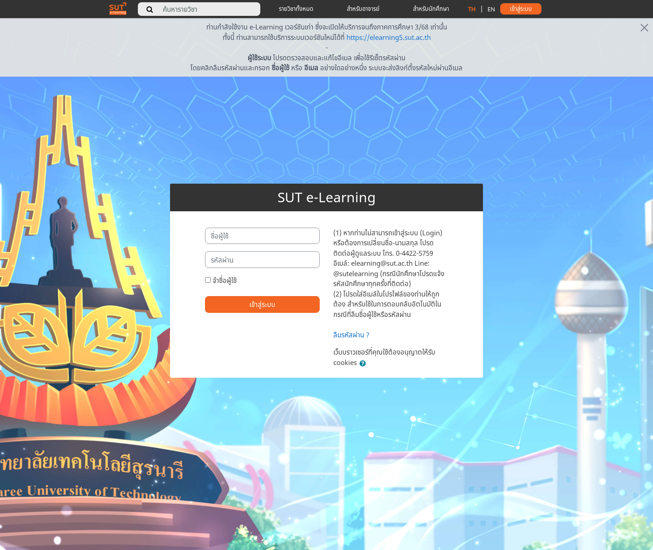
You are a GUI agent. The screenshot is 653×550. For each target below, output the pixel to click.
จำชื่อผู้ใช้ (225, 280)
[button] (364, 363)
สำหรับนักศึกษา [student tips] (431, 9)
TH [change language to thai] (472, 9)
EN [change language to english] (491, 9)
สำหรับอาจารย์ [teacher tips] (363, 9)
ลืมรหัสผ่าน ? (351, 334)
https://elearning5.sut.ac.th (388, 37)
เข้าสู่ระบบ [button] (521, 9)
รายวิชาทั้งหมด (296, 9)
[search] (150, 9)
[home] (118, 8)
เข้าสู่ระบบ (262, 304)
